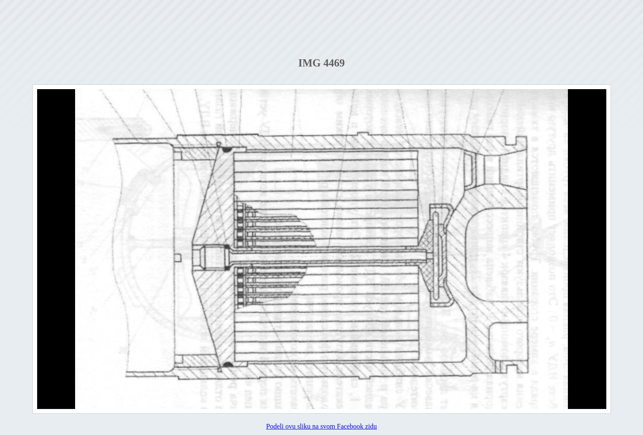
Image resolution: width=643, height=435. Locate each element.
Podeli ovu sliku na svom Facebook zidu (321, 426)
